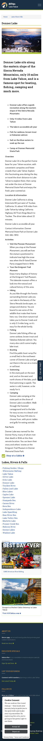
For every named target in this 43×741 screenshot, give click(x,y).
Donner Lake (8, 483)
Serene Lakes (9, 530)
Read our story (8, 643)
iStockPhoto (25, 29)
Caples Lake (8, 494)
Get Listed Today (8, 681)
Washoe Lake (9, 533)
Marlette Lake (9, 521)
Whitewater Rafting (12, 471)
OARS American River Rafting (13, 572)
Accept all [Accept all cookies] (16, 726)
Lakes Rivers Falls (17, 17)
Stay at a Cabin (15, 455)
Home (5, 17)
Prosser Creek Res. (11, 524)
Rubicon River (9, 527)
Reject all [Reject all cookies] (16, 731)
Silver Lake (8, 477)
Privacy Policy (8, 737)
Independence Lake (12, 509)
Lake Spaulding (10, 512)
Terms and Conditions (21, 737)
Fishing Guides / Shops (13, 468)
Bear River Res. (9, 515)
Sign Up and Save (9, 663)
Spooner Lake (9, 497)
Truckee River (9, 485)
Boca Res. (7, 506)
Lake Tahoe (13, 7)
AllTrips (12, 4)
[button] (5, 40)
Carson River (8, 503)
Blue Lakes (8, 491)
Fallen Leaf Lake (10, 488)
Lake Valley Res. (10, 518)
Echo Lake (7, 480)
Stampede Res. (9, 500)
